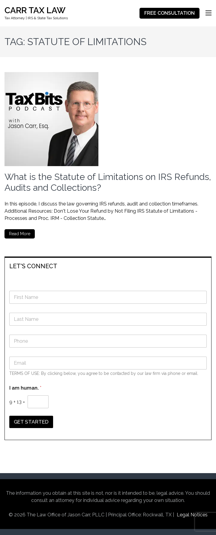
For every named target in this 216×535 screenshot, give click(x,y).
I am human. (25, 388)
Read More (19, 233)
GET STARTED (31, 422)
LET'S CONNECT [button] (33, 266)
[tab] (108, 266)
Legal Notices (192, 515)
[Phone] (108, 341)
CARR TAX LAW (34, 10)
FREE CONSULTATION (169, 13)
